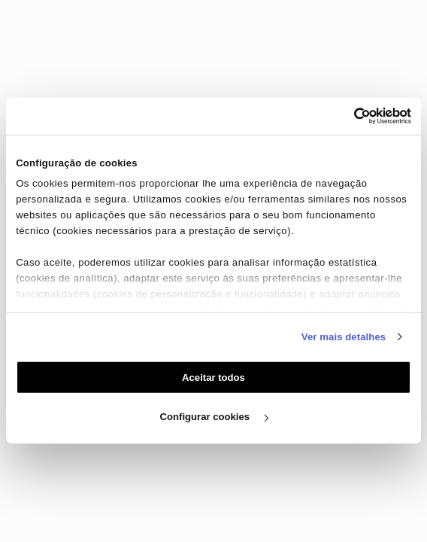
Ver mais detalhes (343, 336)
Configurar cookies (214, 416)
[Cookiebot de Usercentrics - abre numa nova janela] (345, 116)
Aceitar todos (213, 377)
